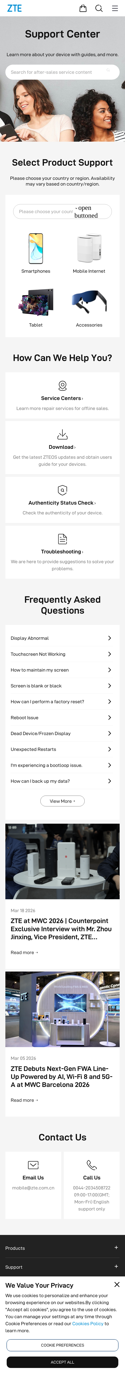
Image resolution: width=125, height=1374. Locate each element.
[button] (62, 211)
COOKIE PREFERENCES (62, 1345)
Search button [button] (110, 72)
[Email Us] (33, 1185)
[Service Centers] (62, 395)
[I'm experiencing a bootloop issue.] (62, 765)
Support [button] (13, 1267)
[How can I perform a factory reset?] (62, 702)
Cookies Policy (88, 1323)
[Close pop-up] (117, 1284)
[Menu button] (115, 8)
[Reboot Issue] (62, 717)
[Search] (99, 8)
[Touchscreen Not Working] (62, 654)
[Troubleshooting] (62, 552)
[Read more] (62, 953)
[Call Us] (92, 1185)
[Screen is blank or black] (62, 686)
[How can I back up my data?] (62, 781)
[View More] (62, 801)
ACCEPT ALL (62, 1362)
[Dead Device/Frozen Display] (62, 733)
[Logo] (14, 8)
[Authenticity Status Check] (62, 500)
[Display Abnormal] (62, 638)
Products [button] (15, 1248)
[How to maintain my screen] (62, 670)
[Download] (62, 447)
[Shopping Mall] (83, 8)
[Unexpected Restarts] (62, 749)
